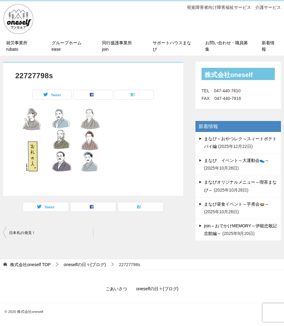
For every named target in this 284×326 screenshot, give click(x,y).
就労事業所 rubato (16, 46)
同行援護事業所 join (119, 46)
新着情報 (268, 46)
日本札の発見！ (22, 233)
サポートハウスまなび (172, 46)
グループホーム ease (67, 46)
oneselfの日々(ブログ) (157, 288)
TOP (30, 264)
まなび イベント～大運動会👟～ (236, 160)
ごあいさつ (116, 288)
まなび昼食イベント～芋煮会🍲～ (236, 204)
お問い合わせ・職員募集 (226, 46)
